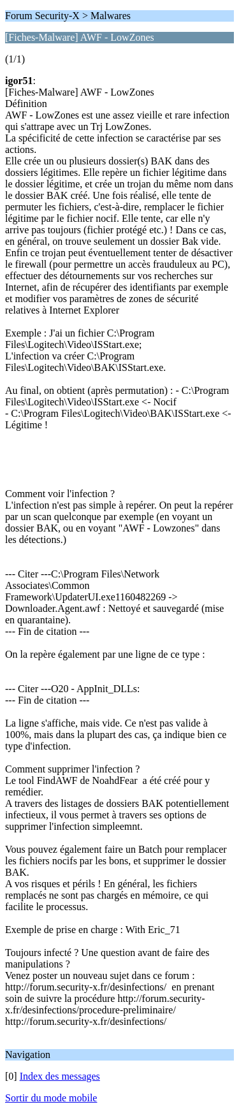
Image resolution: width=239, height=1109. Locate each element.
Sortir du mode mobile (51, 1097)
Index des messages (60, 1076)
